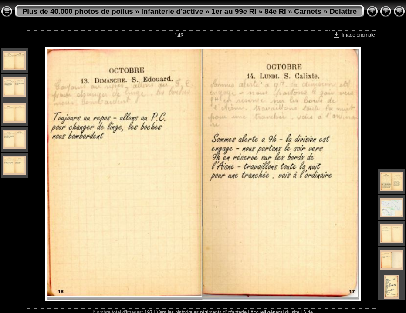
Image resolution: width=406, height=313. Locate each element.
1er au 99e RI (234, 11)
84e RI (275, 11)
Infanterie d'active (172, 11)
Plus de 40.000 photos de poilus (77, 11)
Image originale (354, 34)
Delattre (343, 11)
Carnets (307, 11)
